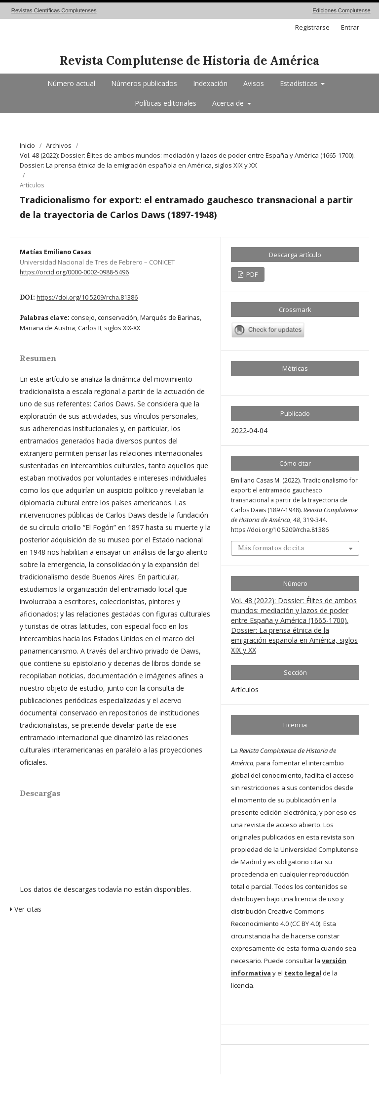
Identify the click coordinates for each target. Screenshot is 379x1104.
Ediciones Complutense (341, 10)
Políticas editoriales (165, 103)
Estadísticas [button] (299, 83)
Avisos (253, 83)
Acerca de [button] (229, 103)
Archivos (59, 145)
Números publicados (144, 83)
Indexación (210, 83)
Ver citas (25, 909)
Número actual (71, 83)
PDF (251, 274)
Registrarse (312, 27)
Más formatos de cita (271, 548)
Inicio (27, 145)
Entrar (350, 27)
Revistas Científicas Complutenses (54, 10)
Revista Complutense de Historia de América (189, 60)
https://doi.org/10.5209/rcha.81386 (87, 297)
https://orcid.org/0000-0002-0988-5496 (74, 272)
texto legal (302, 973)
